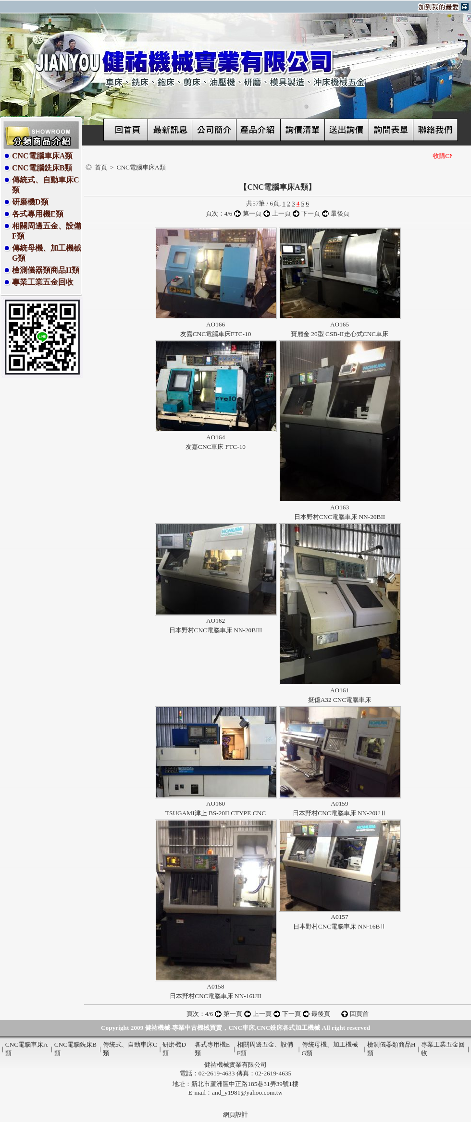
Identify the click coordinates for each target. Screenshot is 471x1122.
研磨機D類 (30, 202)
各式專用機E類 (37, 214)
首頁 (101, 167)
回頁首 (359, 1013)
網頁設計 (235, 1114)
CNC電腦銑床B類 (42, 168)
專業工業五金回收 (43, 282)
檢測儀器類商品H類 (45, 270)
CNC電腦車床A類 (42, 156)
